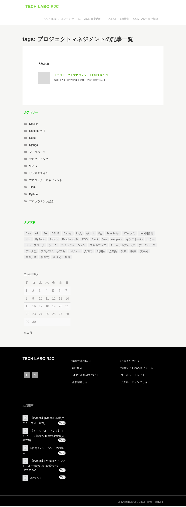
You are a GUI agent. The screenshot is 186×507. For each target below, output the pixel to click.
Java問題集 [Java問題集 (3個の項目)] (146, 234)
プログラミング (38, 160)
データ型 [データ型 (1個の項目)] (31, 252)
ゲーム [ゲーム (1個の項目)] (53, 246)
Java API (35, 478)
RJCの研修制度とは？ (85, 376)
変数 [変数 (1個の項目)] (123, 252)
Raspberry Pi (37, 131)
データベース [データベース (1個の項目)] (147, 246)
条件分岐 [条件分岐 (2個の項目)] (31, 258)
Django (33, 145)
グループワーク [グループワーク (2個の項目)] (35, 246)
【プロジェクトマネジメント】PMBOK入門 (81, 75)
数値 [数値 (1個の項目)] (133, 252)
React (32, 138)
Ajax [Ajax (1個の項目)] (28, 234)
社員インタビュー (131, 361)
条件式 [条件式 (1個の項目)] (45, 258)
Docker (33, 124)
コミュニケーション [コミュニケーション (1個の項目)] (73, 246)
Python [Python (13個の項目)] (54, 240)
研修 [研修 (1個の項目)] (67, 258)
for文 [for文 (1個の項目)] (79, 234)
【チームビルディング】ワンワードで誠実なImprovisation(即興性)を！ (43, 436)
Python (33, 195)
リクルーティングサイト (135, 383)
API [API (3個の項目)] (37, 234)
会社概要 (76, 369)
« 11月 (28, 333)
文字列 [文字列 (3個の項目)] (144, 252)
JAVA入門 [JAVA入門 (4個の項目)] (129, 234)
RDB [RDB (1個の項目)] (85, 240)
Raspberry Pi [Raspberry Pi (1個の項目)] (70, 240)
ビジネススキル (38, 174)
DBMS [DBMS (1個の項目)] (55, 234)
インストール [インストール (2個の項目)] (134, 240)
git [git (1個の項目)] (87, 234)
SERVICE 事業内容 (90, 19)
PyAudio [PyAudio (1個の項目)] (40, 240)
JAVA (32, 188)
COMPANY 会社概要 (146, 19)
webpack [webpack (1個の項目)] (116, 240)
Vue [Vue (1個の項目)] (104, 240)
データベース (37, 153)
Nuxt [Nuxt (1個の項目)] (28, 240)
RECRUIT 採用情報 (117, 19)
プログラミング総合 (41, 202)
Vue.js (33, 167)
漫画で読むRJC (80, 361)
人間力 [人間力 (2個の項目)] (88, 252)
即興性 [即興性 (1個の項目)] (101, 252)
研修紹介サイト (81, 383)
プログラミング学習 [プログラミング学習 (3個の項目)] (53, 252)
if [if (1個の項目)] (93, 234)
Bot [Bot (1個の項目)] (45, 234)
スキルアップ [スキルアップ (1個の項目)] (98, 246)
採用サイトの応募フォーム (136, 369)
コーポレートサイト (132, 376)
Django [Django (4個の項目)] (67, 234)
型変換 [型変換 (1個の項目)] (113, 252)
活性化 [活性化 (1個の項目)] (57, 258)
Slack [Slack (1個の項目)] (95, 240)
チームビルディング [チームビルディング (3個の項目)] (122, 246)
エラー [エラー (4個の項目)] (150, 240)
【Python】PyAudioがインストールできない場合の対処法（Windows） (44, 466)
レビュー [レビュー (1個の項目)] (74, 252)
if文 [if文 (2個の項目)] (100, 234)
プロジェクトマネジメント (45, 181)
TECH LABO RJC (42, 7)
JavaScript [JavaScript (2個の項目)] (113, 234)
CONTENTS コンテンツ (59, 19)
